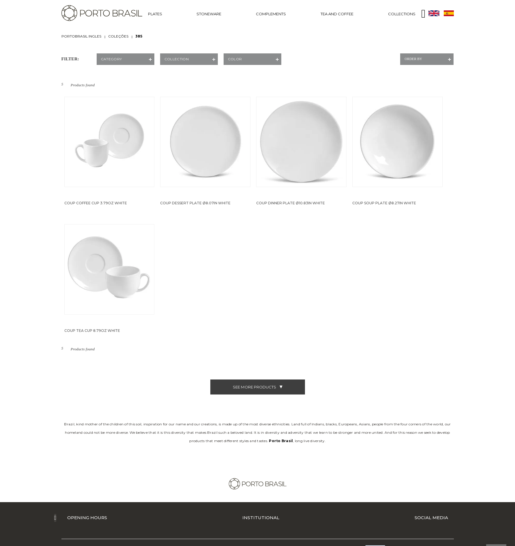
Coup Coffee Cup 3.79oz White (95, 203)
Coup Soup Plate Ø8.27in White (384, 203)
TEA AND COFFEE (337, 14)
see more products (257, 387)
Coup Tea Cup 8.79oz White (92, 330)
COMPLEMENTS (271, 14)
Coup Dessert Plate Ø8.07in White (195, 203)
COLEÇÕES (118, 36)
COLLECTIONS (401, 14)
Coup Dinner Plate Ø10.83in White (290, 203)
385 (138, 36)
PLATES (155, 14)
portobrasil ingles (81, 36)
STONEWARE (208, 14)
